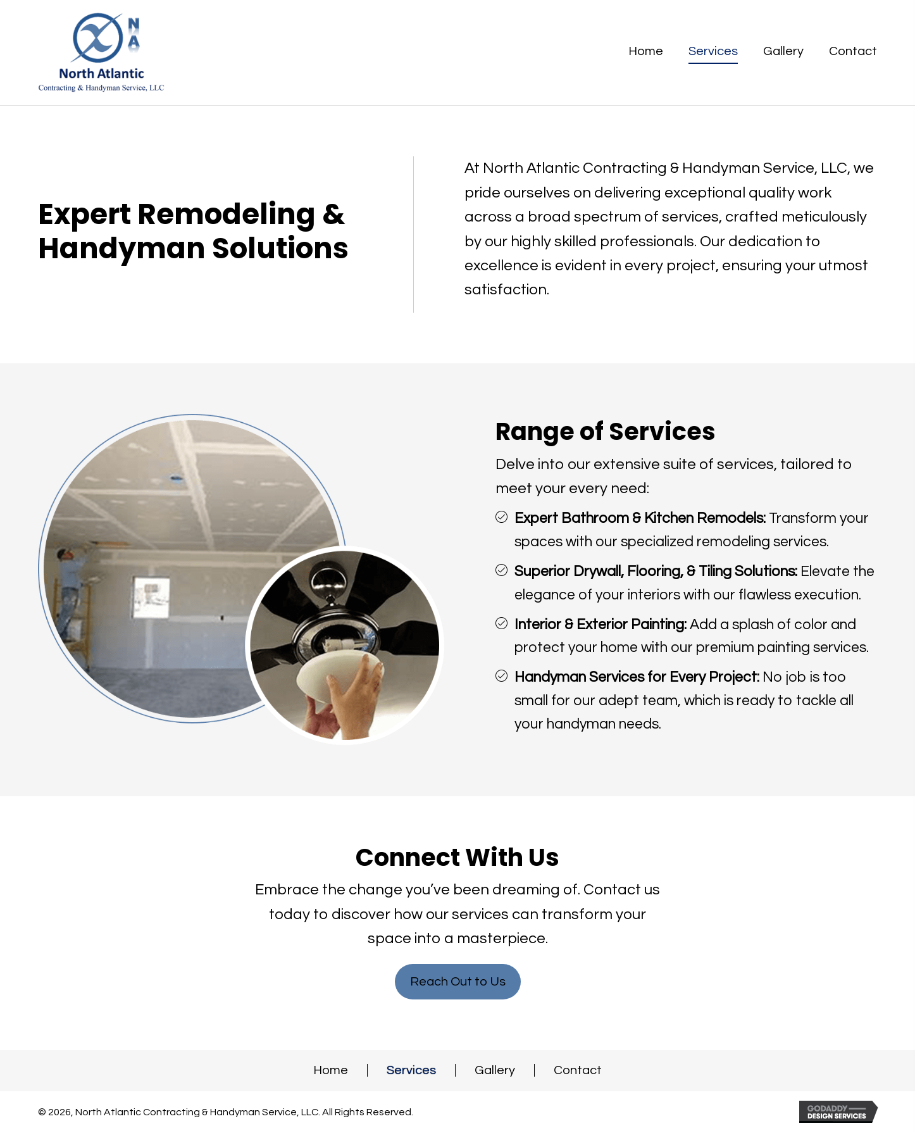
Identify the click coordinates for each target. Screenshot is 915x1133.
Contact (578, 1070)
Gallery (495, 1070)
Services (411, 1070)
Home (330, 1070)
